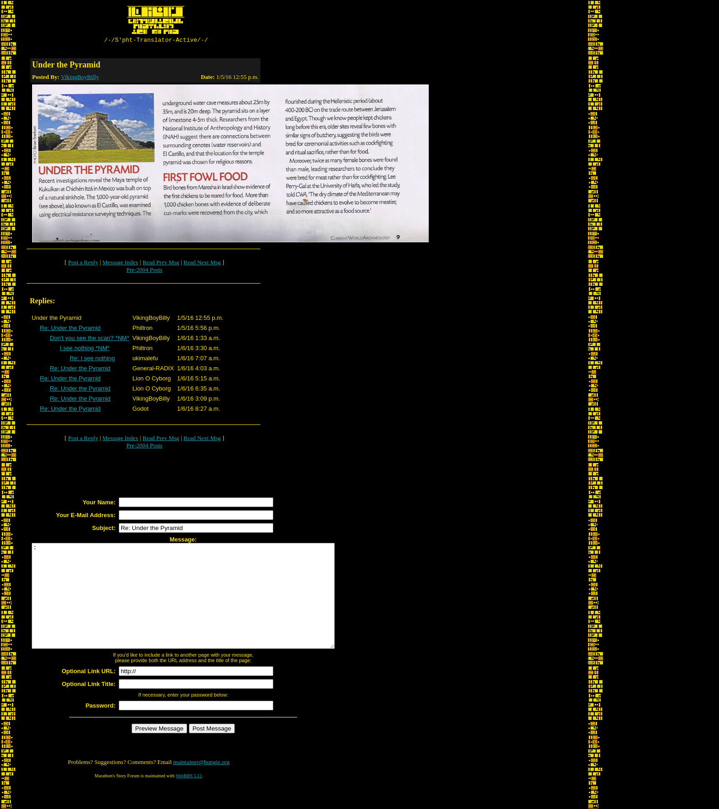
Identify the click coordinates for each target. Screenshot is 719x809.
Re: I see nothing (92, 359)
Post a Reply (83, 263)
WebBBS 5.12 (189, 797)
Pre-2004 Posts (144, 271)
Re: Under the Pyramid (70, 329)
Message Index (120, 263)
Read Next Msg (202, 263)
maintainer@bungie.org (201, 784)
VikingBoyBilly (80, 78)
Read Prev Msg (161, 263)
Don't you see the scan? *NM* (89, 339)
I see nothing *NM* (84, 349)
